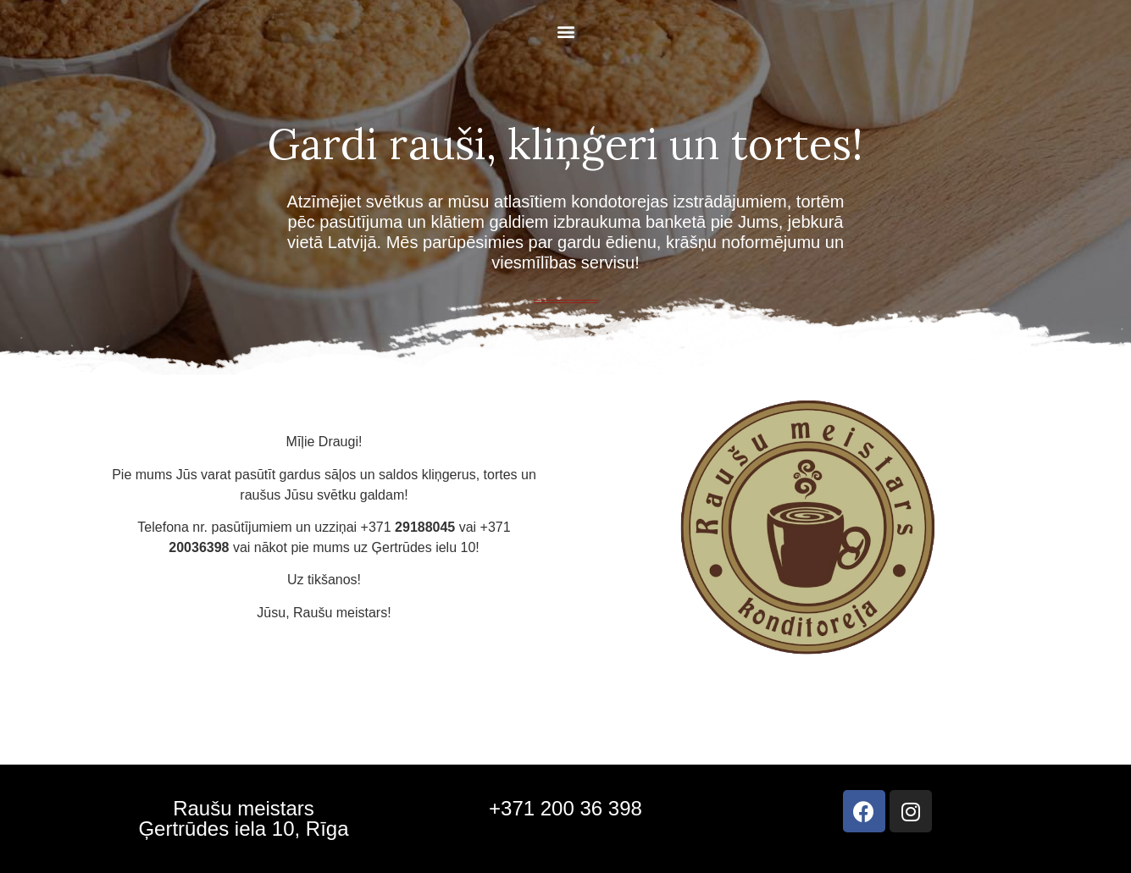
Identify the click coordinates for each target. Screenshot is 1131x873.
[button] (565, 31)
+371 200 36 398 (565, 808)
